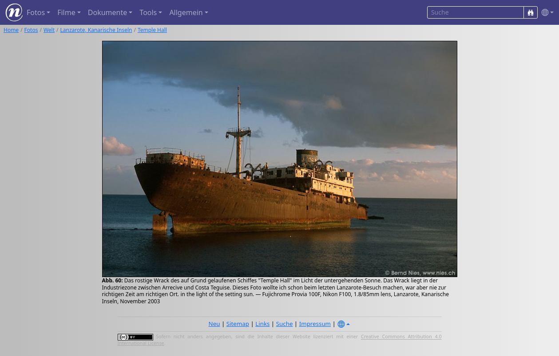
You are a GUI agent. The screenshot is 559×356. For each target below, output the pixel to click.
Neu (214, 324)
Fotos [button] (36, 12)
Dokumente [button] (107, 12)
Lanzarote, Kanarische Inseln (96, 30)
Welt (49, 30)
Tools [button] (148, 12)
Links (262, 324)
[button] (546, 12)
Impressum (315, 324)
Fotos (31, 30)
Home (11, 30)
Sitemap (237, 324)
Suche (284, 324)
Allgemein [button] (185, 12)
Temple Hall (152, 30)
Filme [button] (66, 12)
